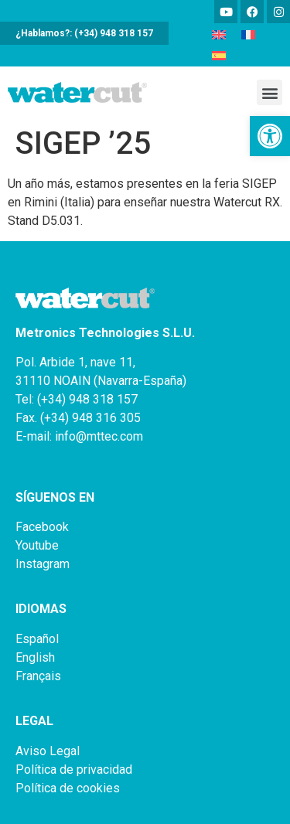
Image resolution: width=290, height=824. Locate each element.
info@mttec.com (99, 436)
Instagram (42, 564)
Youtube (37, 545)
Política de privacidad (73, 769)
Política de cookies (67, 788)
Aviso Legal (47, 751)
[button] (270, 136)
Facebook (42, 526)
